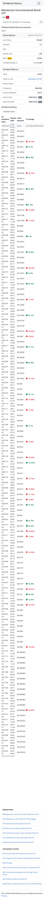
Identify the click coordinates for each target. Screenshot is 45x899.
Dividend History (12, 3)
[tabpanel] (22, 436)
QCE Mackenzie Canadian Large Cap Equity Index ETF (20, 833)
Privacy (4, 896)
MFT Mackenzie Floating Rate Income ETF (16, 824)
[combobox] (20, 22)
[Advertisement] (22, 779)
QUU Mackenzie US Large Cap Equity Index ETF (18, 838)
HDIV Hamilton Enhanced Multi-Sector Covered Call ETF (21, 868)
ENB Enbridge (7, 863)
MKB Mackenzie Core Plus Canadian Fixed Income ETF (21, 814)
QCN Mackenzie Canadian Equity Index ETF (17, 828)
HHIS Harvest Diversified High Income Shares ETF (19, 854)
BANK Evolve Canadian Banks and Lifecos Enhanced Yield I (22, 884)
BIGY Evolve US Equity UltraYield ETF (15, 879)
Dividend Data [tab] (9, 111)
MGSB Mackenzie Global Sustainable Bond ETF (18, 842)
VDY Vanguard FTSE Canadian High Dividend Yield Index (21, 858)
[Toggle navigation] (38, 3)
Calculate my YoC (35, 79)
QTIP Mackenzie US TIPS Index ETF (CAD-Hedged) (19, 819)
